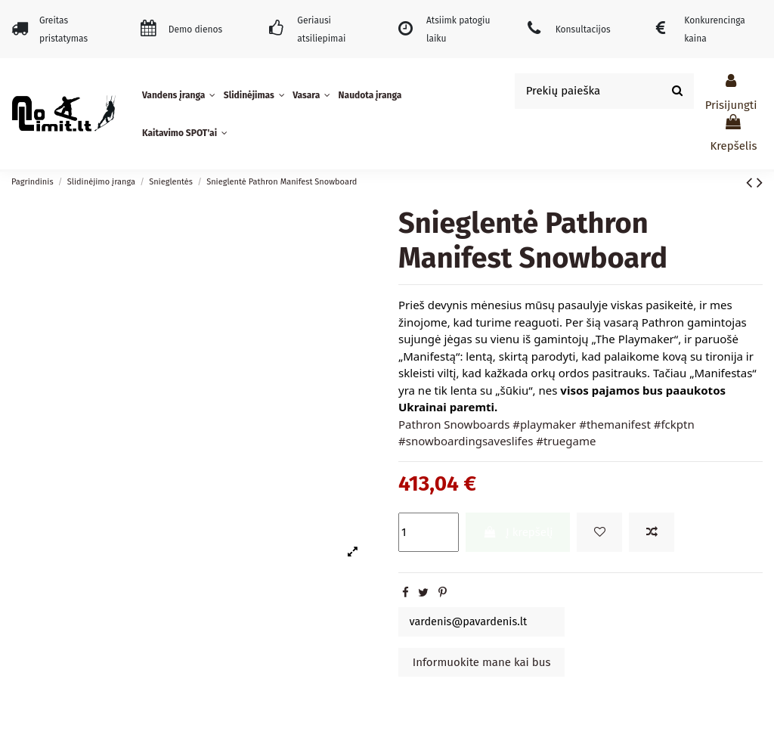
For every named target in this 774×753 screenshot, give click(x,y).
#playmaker (544, 424)
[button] (180, 95)
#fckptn (674, 424)
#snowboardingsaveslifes (465, 440)
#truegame (566, 440)
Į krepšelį (518, 532)
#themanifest (615, 424)
